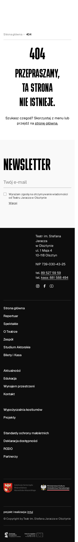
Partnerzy (10, 456)
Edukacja (9, 378)
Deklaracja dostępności (20, 441)
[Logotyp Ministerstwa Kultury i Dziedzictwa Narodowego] (55, 487)
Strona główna (12, 34)
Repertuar (10, 316)
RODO (8, 449)
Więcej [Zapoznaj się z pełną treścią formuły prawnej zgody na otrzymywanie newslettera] (13, 203)
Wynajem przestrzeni (19, 386)
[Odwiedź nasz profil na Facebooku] (44, 287)
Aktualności (12, 370)
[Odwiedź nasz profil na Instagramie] (38, 287)
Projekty (9, 417)
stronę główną (46, 123)
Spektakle (10, 324)
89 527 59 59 (51, 273)
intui (30, 512)
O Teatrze (10, 331)
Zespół (8, 339)
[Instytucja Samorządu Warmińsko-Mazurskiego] (19, 488)
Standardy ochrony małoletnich (26, 433)
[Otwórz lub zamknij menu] (66, 9)
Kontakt (9, 394)
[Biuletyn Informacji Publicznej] (14, 464)
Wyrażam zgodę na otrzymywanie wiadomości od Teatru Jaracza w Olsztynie (38, 196)
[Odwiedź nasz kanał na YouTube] (51, 287)
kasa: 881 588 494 (54, 277)
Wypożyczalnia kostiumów (22, 410)
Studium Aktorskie (17, 347)
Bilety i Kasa (12, 355)
